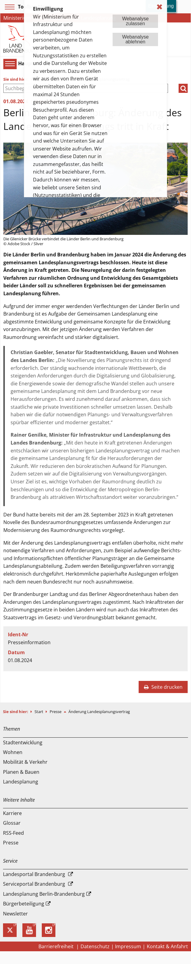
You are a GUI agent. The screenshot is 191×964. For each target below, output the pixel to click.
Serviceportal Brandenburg (34, 884)
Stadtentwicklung (22, 742)
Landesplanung (20, 781)
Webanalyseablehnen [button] (135, 39)
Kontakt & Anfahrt (167, 946)
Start (39, 711)
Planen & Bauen (21, 772)
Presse (56, 711)
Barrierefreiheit (56, 946)
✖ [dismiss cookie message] (159, 7)
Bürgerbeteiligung (23, 903)
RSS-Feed (13, 833)
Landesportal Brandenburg (34, 874)
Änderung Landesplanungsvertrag (99, 711)
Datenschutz (95, 946)
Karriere (12, 813)
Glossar (12, 823)
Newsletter (15, 913)
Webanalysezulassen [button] (135, 21)
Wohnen (12, 752)
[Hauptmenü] (9, 63)
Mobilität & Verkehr (25, 762)
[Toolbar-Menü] (9, 7)
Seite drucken (163, 687)
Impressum (128, 946)
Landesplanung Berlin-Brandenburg (44, 894)
